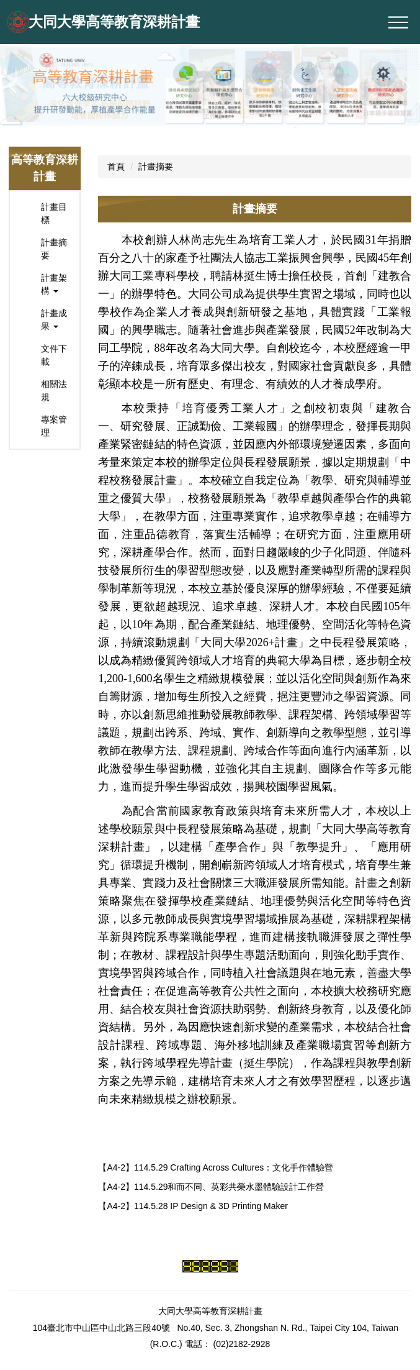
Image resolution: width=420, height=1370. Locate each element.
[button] (15, 86)
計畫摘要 (155, 166)
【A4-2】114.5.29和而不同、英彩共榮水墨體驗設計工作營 (211, 1187)
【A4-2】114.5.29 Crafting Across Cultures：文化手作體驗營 (215, 1167)
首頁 (116, 166)
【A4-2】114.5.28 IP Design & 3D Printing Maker (193, 1206)
